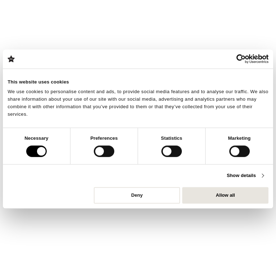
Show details (241, 175)
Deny (137, 195)
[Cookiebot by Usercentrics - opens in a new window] (237, 58)
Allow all (225, 195)
